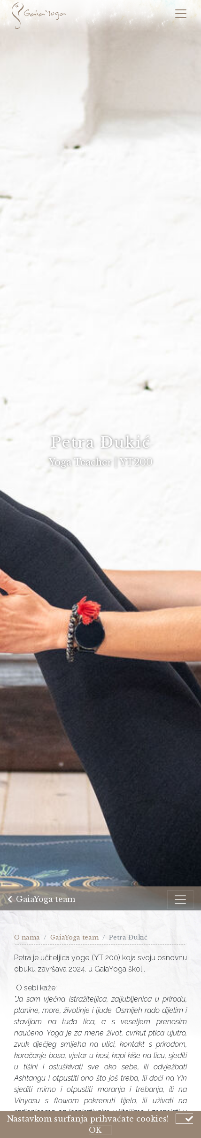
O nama (27, 937)
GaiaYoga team (41, 900)
